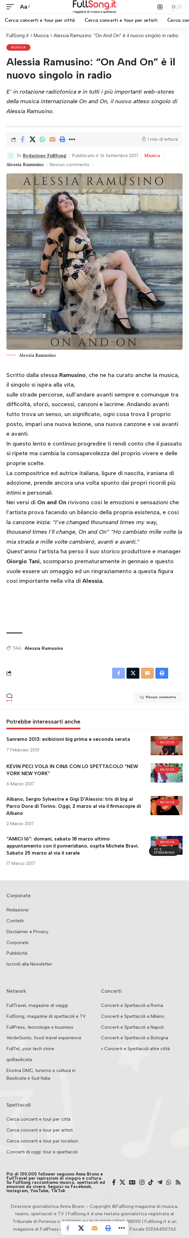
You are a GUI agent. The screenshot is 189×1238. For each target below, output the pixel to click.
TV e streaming (164, 851)
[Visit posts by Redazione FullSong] (10, 156)
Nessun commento (69, 164)
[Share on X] (32, 139)
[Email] (52, 139)
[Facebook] (114, 1182)
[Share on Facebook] (22, 139)
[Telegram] (160, 1182)
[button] (11, 7)
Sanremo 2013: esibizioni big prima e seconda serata (68, 739)
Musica (18, 47)
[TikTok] (151, 1182)
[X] (122, 1182)
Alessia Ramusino (25, 164)
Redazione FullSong (44, 155)
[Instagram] (142, 1182)
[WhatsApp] (169, 1182)
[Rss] (178, 1182)
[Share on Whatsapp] (42, 139)
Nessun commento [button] (158, 697)
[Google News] (132, 1182)
